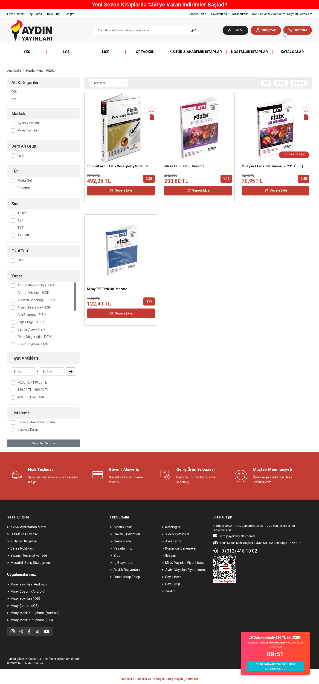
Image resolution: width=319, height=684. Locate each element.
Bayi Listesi (35, 14)
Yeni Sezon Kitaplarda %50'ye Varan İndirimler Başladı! (159, 4)
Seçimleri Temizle (43, 443)
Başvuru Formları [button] (299, 14)
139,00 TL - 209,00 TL (33, 390)
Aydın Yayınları (28, 123)
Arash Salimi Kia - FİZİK (34, 307)
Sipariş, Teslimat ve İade (29, 555)
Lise (14, 98)
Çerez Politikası (22, 548)
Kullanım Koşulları (24, 541)
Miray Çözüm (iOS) (25, 606)
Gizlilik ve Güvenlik (24, 534)
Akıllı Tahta (173, 541)
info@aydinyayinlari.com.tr (234, 536)
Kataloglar (172, 527)
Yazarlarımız (240, 14)
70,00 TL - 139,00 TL (32, 382)
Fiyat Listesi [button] (16, 14)
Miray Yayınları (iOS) (25, 599)
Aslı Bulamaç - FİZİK (31, 315)
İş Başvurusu (123, 563)
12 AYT (22, 213)
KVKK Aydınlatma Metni (28, 527)
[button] (266, 30)
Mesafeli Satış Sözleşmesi (31, 563)
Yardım (170, 591)
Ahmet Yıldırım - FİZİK (33, 292)
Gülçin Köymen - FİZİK (33, 344)
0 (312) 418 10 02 (235, 551)
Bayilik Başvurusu (127, 570)
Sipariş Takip (197, 14)
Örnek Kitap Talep (127, 577)
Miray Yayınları (28, 130)
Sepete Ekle (120, 190)
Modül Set (24, 180)
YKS (14, 91)
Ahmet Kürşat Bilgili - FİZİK (36, 285)
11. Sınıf (23, 235)
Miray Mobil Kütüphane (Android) (35, 613)
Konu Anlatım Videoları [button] (268, 14)
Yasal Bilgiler (18, 517)
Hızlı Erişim (119, 517)
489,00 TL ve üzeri (30, 397)
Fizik (20, 155)
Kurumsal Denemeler (181, 548)
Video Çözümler (177, 534)
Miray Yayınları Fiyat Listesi (185, 563)
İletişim (69, 14)
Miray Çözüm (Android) (28, 591)
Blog (117, 555)
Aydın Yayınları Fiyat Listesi (185, 570)
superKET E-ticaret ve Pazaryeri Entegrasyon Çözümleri (159, 679)
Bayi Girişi (53, 14)
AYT (20, 220)
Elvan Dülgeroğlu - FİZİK (34, 337)
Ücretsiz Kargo (28, 429)
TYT (20, 228)
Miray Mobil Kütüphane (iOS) (32, 620)
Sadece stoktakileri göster (36, 422)
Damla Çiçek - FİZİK (31, 329)
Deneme (23, 188)
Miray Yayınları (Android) (29, 584)
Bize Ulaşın (222, 517)
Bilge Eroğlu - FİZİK (30, 322)
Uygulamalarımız (21, 574)
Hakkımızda (219, 14)
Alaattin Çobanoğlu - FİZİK (36, 300)
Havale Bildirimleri (127, 534)
